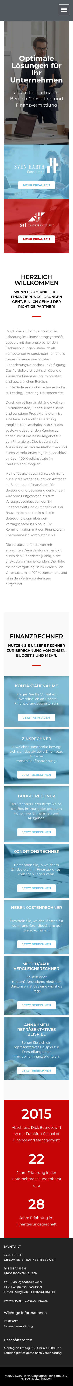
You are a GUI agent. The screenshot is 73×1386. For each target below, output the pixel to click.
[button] (64, 9)
